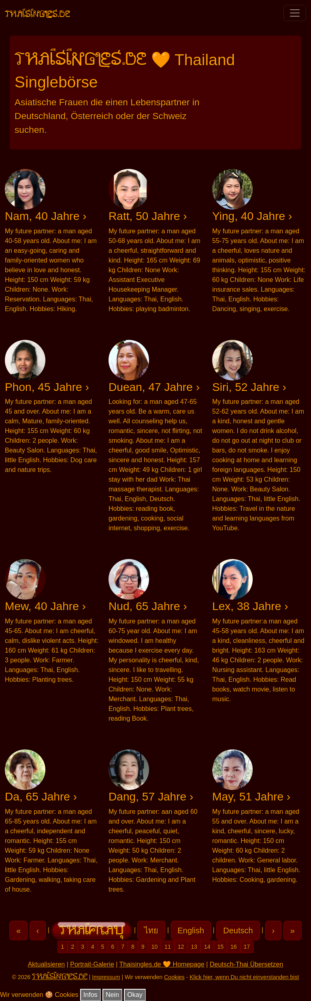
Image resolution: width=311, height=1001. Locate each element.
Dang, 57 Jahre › (151, 796)
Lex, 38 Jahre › (250, 606)
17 (247, 946)
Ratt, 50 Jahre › (148, 216)
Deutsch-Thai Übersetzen (246, 964)
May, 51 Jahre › (251, 796)
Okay (134, 994)
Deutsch (238, 930)
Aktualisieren (46, 964)
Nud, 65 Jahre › (148, 606)
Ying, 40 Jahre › (252, 216)
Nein (112, 994)
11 (167, 946)
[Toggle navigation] (294, 13)
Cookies (174, 977)
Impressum (106, 977)
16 (233, 946)
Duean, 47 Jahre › (154, 387)
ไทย (151, 930)
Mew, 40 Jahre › (45, 606)
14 (207, 946)
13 (194, 946)
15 (220, 946)
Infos (90, 994)
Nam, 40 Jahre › (46, 216)
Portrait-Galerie (92, 964)
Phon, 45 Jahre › (47, 387)
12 (181, 946)
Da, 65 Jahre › (41, 796)
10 (154, 946)
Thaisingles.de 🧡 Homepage (161, 964)
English (191, 930)
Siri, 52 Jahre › (249, 387)
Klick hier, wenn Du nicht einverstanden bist (244, 977)
